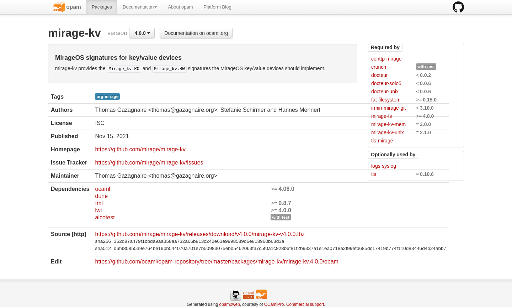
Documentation (140, 7)
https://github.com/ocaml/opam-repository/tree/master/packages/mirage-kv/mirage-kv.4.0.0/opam (216, 262)
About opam (180, 7)
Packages (102, 7)
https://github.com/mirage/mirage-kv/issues (149, 163)
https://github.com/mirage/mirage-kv (140, 149)
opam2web (229, 304)
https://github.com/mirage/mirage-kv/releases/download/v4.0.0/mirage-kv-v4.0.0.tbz (200, 234)
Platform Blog (217, 7)
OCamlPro (274, 304)
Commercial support (305, 304)
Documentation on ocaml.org (196, 33)
